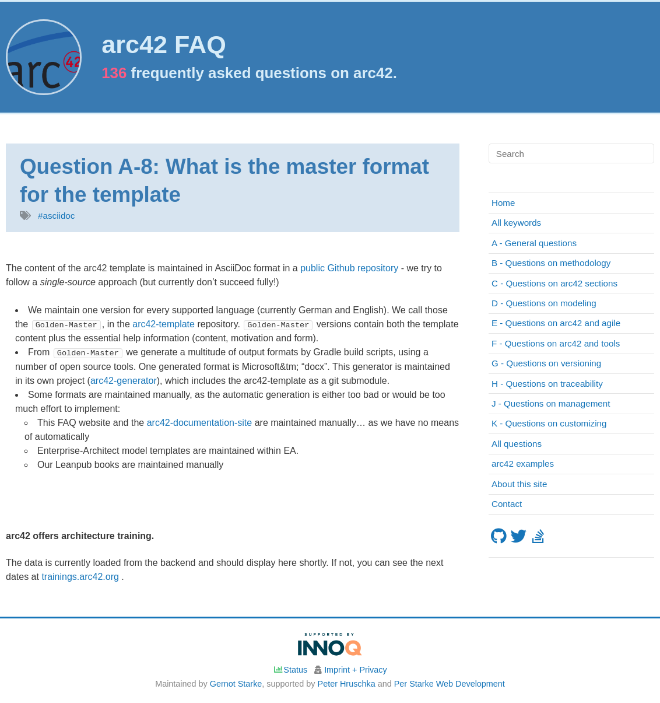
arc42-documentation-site (199, 422)
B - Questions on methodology (551, 263)
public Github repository (349, 268)
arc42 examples (523, 463)
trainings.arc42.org (81, 577)
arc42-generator (123, 380)
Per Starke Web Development (449, 683)
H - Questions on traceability (547, 384)
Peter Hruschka (346, 683)
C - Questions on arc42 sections (554, 283)
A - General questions (534, 243)
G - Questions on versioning (546, 363)
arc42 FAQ (163, 44)
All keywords (516, 223)
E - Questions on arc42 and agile (556, 323)
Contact (507, 504)
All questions (517, 444)
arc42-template (163, 324)
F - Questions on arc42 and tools (556, 343)
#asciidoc (56, 216)
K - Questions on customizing (549, 423)
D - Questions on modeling (544, 303)
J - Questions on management (551, 403)
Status (290, 669)
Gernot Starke (236, 683)
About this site (519, 484)
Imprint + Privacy (355, 669)
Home (503, 203)
